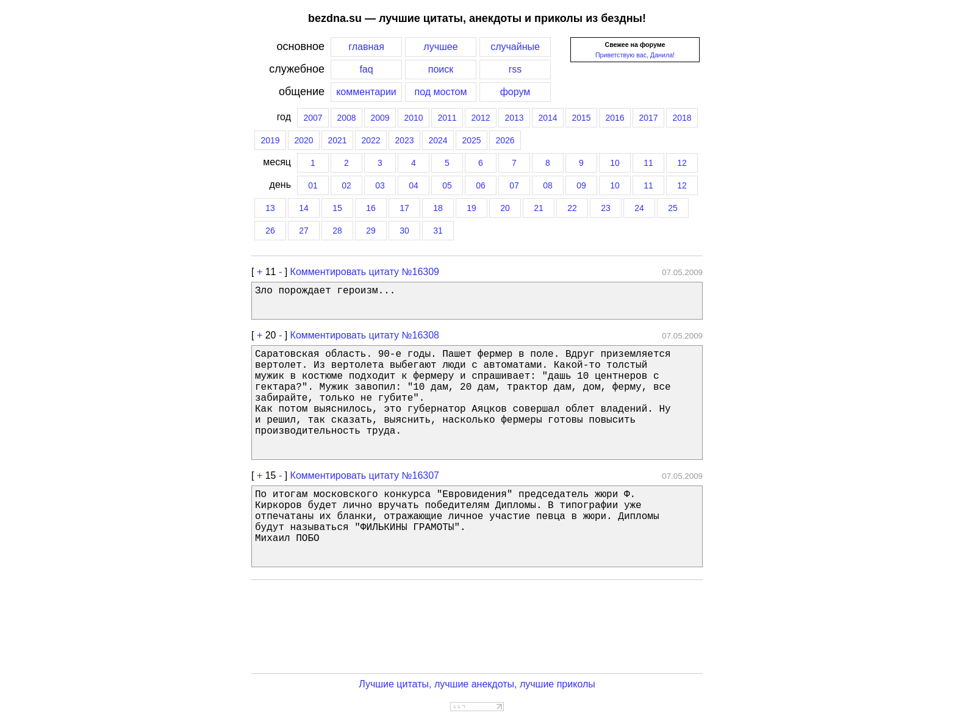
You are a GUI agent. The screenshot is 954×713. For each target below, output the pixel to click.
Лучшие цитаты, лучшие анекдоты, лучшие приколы (477, 684)
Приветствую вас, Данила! (635, 55)
